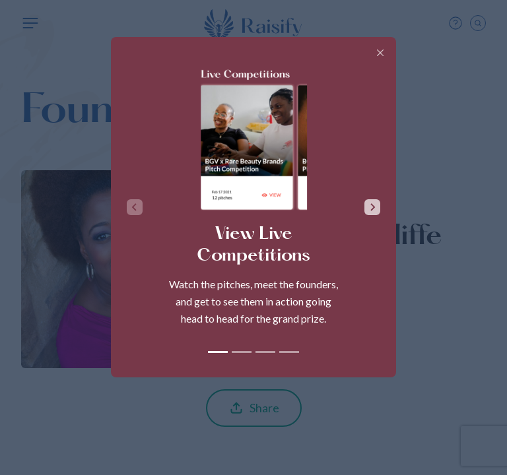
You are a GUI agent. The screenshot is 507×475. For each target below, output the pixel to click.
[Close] (380, 53)
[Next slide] (372, 207)
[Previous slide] (135, 207)
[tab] (218, 352)
